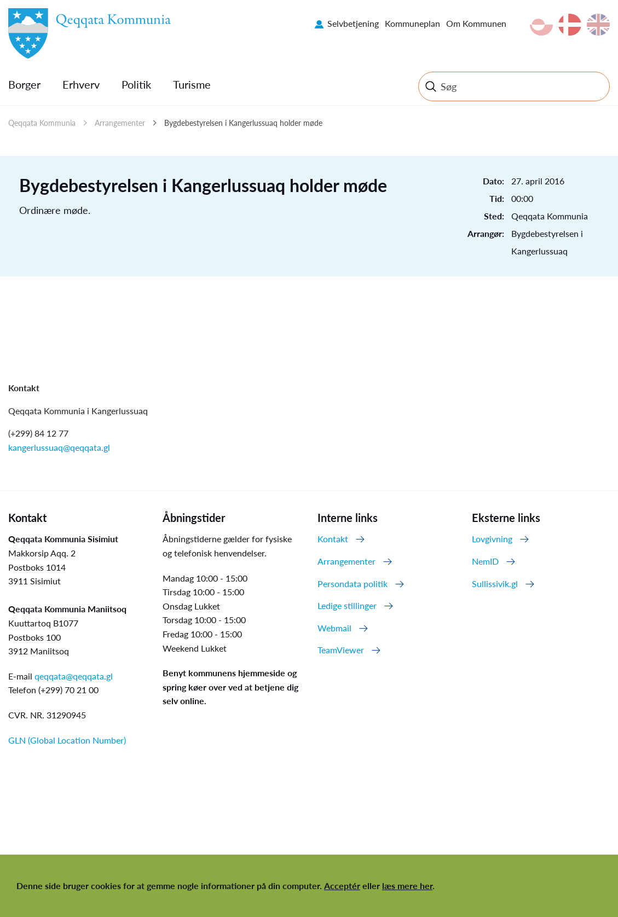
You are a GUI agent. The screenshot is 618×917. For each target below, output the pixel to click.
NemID (485, 561)
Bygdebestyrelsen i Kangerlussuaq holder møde (243, 122)
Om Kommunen (476, 23)
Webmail (334, 628)
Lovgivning (492, 538)
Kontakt (332, 538)
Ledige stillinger (347, 605)
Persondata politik (352, 583)
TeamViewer (340, 650)
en (598, 25)
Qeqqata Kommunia (42, 122)
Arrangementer (120, 122)
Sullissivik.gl (495, 583)
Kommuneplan (412, 23)
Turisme (192, 84)
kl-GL (541, 25)
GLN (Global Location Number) (67, 740)
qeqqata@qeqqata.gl (73, 676)
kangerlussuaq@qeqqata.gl (59, 447)
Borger (24, 84)
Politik (136, 84)
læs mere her (407, 885)
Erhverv (81, 84)
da (569, 25)
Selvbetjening (353, 23)
